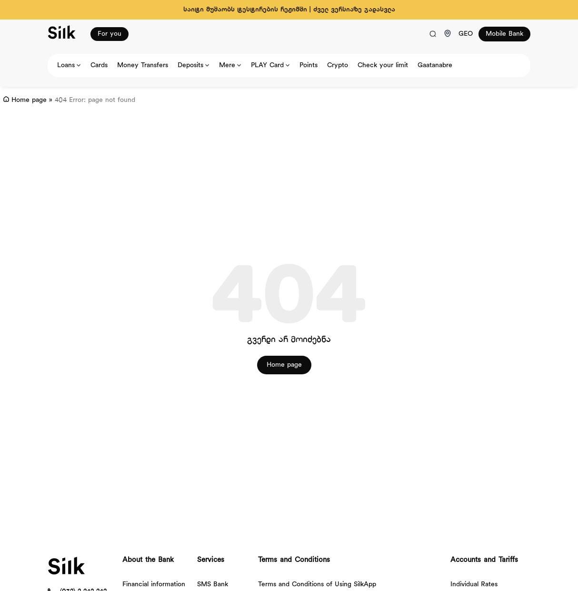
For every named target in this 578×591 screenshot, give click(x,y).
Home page (29, 100)
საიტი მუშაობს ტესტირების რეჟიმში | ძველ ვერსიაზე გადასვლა (289, 10)
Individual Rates (474, 585)
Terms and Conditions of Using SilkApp (317, 585)
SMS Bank (212, 585)
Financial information (153, 585)
